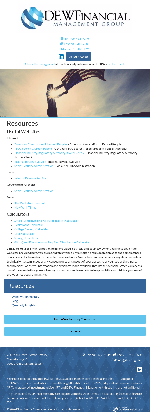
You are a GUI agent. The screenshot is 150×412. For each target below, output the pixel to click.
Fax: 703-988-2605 (75, 43)
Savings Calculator (26, 238)
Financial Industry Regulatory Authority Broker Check (49, 153)
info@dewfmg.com (128, 360)
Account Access (79, 56)
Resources (21, 285)
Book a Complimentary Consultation (75, 319)
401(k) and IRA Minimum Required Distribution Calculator (52, 242)
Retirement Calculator (28, 225)
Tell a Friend (75, 331)
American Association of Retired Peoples (40, 144)
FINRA (11, 383)
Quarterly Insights (23, 305)
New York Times (25, 207)
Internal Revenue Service (30, 161)
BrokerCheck (116, 64)
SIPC (20, 383)
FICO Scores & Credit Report (33, 148)
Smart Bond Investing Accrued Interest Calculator (46, 220)
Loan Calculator (24, 233)
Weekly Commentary (25, 296)
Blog (15, 301)
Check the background (40, 64)
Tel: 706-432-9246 (75, 38)
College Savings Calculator (31, 229)
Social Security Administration (33, 165)
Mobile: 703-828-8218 (75, 49)
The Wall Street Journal (29, 203)
